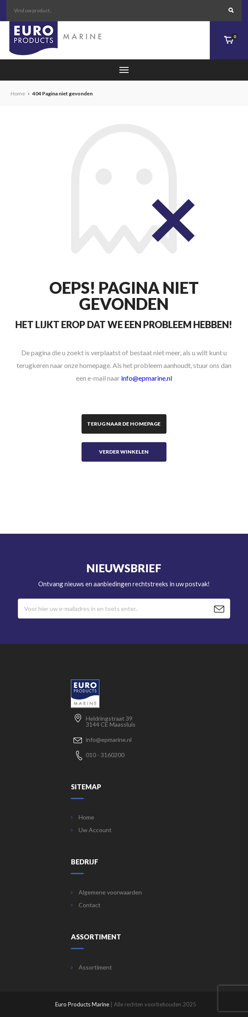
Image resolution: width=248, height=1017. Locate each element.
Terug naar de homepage (124, 424)
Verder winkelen (124, 452)
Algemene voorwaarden (106, 892)
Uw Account (91, 830)
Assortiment (91, 967)
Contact (86, 905)
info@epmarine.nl (146, 378)
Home (82, 817)
